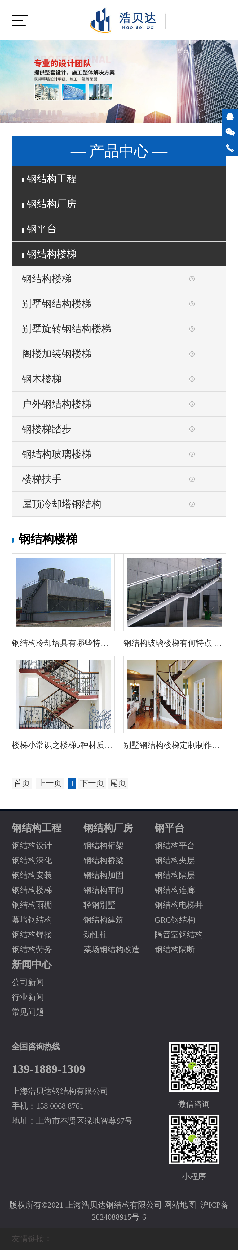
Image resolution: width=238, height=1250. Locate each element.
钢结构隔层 (175, 875)
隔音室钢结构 (179, 934)
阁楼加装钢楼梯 (56, 353)
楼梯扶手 (42, 479)
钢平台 (39, 228)
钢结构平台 (175, 845)
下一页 (92, 783)
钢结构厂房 (49, 203)
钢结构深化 (32, 860)
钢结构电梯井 (179, 905)
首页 (22, 783)
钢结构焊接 (32, 934)
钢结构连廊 (175, 890)
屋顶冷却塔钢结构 (61, 504)
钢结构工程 (49, 178)
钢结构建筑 (103, 919)
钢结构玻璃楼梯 (56, 454)
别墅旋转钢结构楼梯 (66, 328)
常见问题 (28, 1012)
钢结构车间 (103, 890)
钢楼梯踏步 (47, 429)
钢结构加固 (103, 875)
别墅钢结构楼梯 (56, 303)
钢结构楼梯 (49, 253)
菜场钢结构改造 (111, 949)
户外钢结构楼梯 (56, 403)
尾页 (118, 783)
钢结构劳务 (32, 949)
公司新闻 (28, 982)
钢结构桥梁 (103, 860)
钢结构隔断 (175, 949)
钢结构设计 (32, 845)
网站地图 (180, 1205)
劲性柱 (95, 934)
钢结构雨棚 (32, 905)
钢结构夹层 (175, 860)
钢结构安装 (32, 875)
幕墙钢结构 (32, 919)
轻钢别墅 (99, 905)
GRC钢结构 (175, 919)
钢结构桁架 (103, 845)
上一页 (50, 783)
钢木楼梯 (42, 378)
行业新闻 (28, 997)
